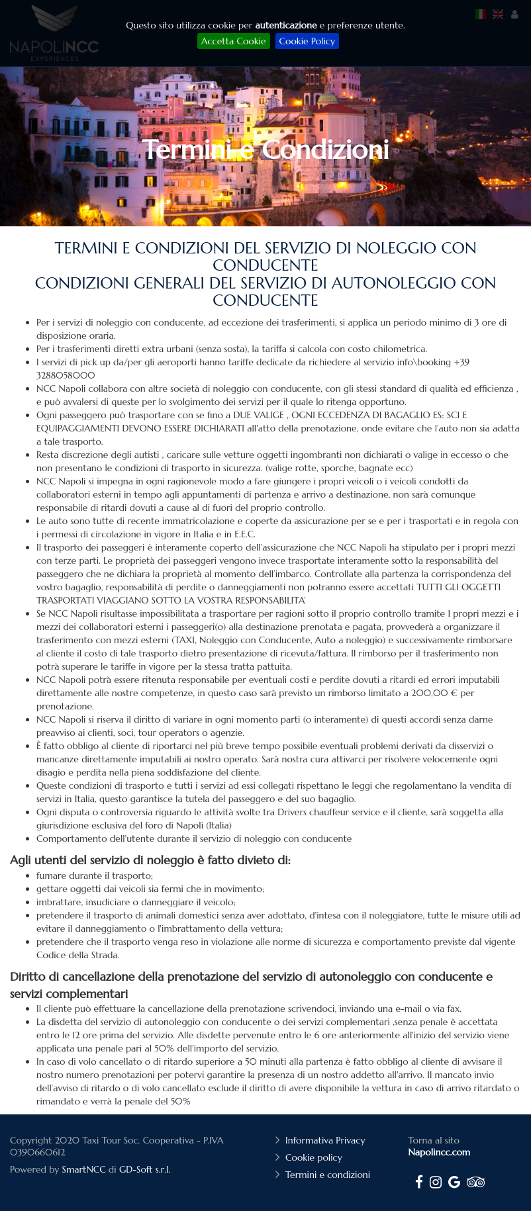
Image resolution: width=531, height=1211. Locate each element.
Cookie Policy (307, 41)
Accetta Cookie (233, 41)
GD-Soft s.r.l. (144, 1169)
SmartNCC (84, 1169)
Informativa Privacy (327, 1140)
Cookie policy (315, 1157)
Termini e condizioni (329, 1175)
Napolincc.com (440, 1152)
